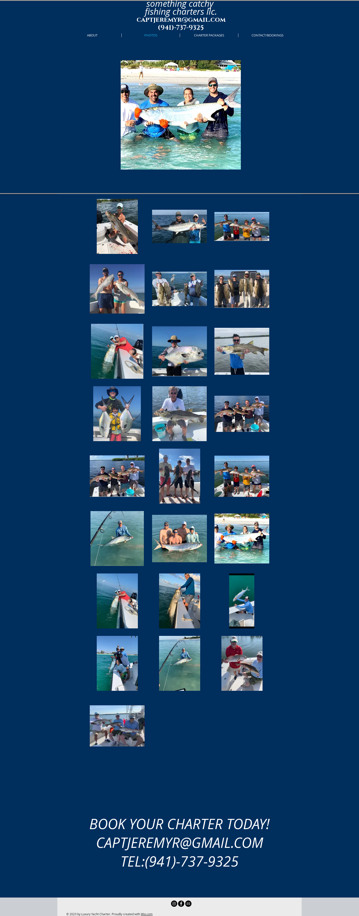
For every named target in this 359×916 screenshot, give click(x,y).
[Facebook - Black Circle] (181, 904)
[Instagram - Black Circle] (174, 904)
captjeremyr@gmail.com (181, 19)
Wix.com (147, 914)
